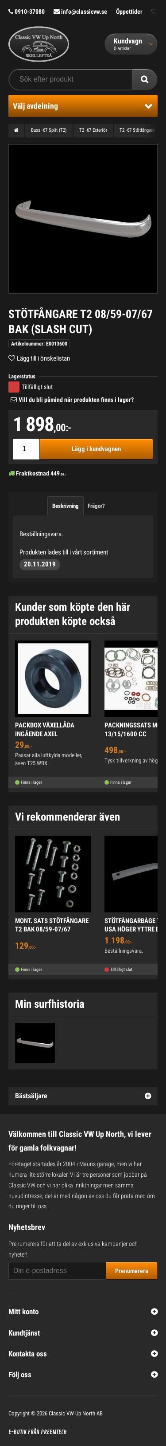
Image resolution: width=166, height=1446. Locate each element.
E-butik (17, 1432)
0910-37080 (26, 11)
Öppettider (129, 11)
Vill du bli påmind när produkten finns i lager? (76, 399)
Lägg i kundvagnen (96, 449)
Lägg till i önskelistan (43, 358)
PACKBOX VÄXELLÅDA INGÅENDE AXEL (44, 729)
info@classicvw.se (80, 11)
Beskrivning (65, 506)
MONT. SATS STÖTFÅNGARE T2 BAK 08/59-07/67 (52, 925)
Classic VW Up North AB (76, 1413)
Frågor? (96, 506)
